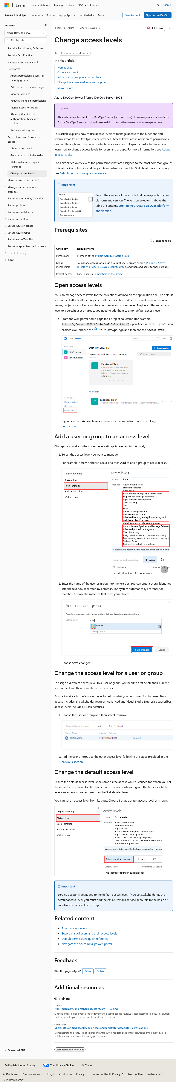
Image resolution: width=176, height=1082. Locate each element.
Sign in (168, 5)
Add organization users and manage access (133, 122)
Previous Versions (32, 1074)
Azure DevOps (88, 28)
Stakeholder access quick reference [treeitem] (24, 164)
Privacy (80, 1074)
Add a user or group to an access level (79, 77)
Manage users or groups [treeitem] (24, 107)
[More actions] (169, 28)
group (112, 255)
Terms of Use (135, 1074)
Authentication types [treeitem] (22, 130)
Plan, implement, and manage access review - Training (86, 1008)
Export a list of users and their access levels (89, 933)
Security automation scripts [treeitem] (23, 62)
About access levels (74, 928)
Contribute (65, 1074)
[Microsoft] (6, 5)
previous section (72, 762)
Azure (71, 28)
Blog (49, 1074)
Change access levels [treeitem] (22, 173)
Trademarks (153, 1074)
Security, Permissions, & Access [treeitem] (25, 48)
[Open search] (158, 5)
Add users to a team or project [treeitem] (28, 87)
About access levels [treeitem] (21, 148)
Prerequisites (64, 67)
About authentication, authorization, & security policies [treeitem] (24, 118)
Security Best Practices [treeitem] (20, 55)
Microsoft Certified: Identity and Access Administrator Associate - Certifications (101, 1028)
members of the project (110, 274)
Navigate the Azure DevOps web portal (87, 944)
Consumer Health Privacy (105, 1074)
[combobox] (25, 33)
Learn (58, 28)
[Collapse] (46, 25)
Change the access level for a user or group (82, 82)
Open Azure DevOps (157, 15)
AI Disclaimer (10, 1074)
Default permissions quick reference (82, 173)
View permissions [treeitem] (20, 94)
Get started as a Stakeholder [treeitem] (26, 155)
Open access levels (68, 72)
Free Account (132, 15)
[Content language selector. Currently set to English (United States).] (20, 1065)
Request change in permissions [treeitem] (28, 100)
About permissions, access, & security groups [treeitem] (27, 78)
